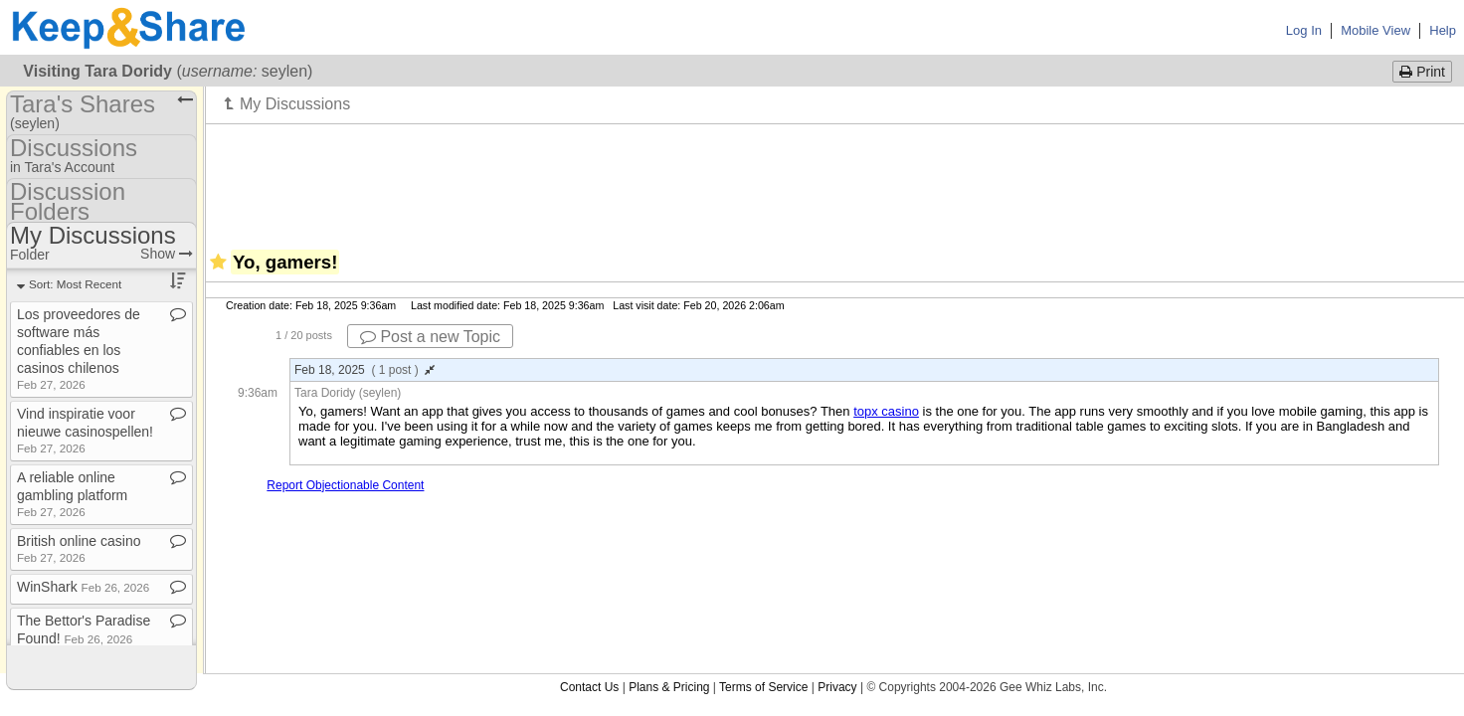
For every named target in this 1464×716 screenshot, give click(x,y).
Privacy (837, 687)
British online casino (79, 548)
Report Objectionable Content (345, 485)
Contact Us (589, 687)
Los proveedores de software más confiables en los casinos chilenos (78, 348)
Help (1442, 30)
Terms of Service (763, 687)
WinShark (83, 587)
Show (166, 254)
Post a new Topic (430, 336)
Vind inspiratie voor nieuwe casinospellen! (85, 430)
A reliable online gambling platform (72, 493)
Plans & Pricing (669, 687)
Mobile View (1375, 30)
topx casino (886, 411)
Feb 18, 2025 (364, 370)
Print (1422, 72)
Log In (1304, 30)
